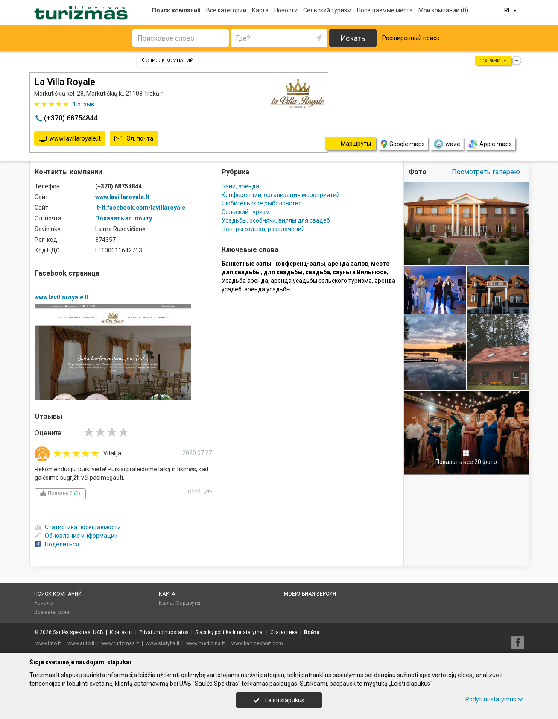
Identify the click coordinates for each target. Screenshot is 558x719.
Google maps (403, 144)
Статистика (284, 632)
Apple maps (490, 144)
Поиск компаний (176, 10)
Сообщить (200, 492)
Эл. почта (133, 139)
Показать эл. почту (123, 218)
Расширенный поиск (410, 38)
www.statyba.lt (163, 643)
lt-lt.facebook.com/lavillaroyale (140, 207)
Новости (286, 10)
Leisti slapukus (279, 700)
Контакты (121, 632)
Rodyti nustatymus (494, 699)
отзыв (83, 104)
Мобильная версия (310, 594)
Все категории (226, 10)
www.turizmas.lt (120, 643)
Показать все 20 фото (466, 457)
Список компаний (167, 60)
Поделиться (57, 544)
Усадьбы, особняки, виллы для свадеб (276, 220)
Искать (352, 38)
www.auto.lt (81, 643)
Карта (260, 10)
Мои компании (443, 10)
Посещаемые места (385, 10)
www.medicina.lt (205, 643)
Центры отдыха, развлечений (263, 229)
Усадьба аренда (245, 280)
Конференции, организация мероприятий (281, 194)
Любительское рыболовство (262, 203)
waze (446, 144)
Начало (43, 603)
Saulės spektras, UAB (78, 632)
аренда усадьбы (267, 289)
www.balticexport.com (257, 643)
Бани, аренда (240, 186)
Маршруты (187, 603)
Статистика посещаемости (78, 527)
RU (511, 10)
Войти (311, 632)
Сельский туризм (327, 10)
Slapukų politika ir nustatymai (229, 632)
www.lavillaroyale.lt (70, 139)
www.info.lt (48, 643)
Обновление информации (76, 535)
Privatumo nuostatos (164, 632)
